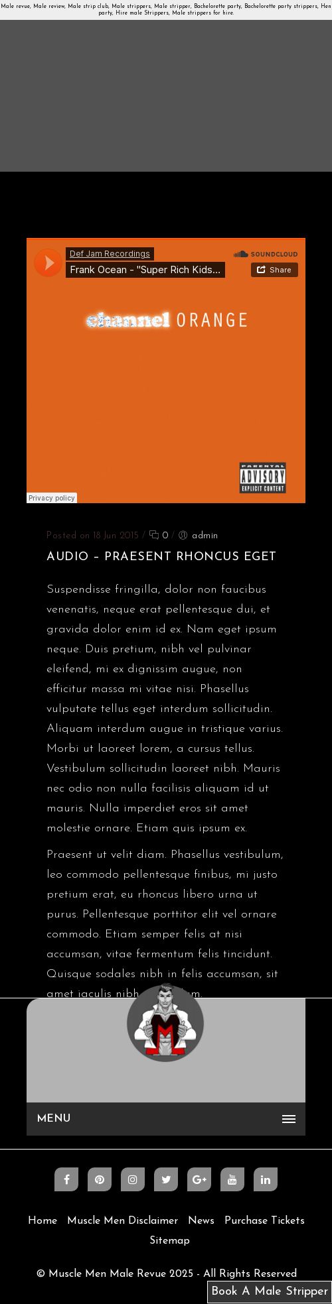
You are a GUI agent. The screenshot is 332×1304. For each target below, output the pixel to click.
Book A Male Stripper (269, 1291)
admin (205, 536)
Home (42, 1221)
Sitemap (169, 1241)
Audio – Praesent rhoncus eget (161, 557)
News (201, 1221)
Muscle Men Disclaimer (122, 1221)
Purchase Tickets (264, 1221)
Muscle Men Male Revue (107, 1274)
